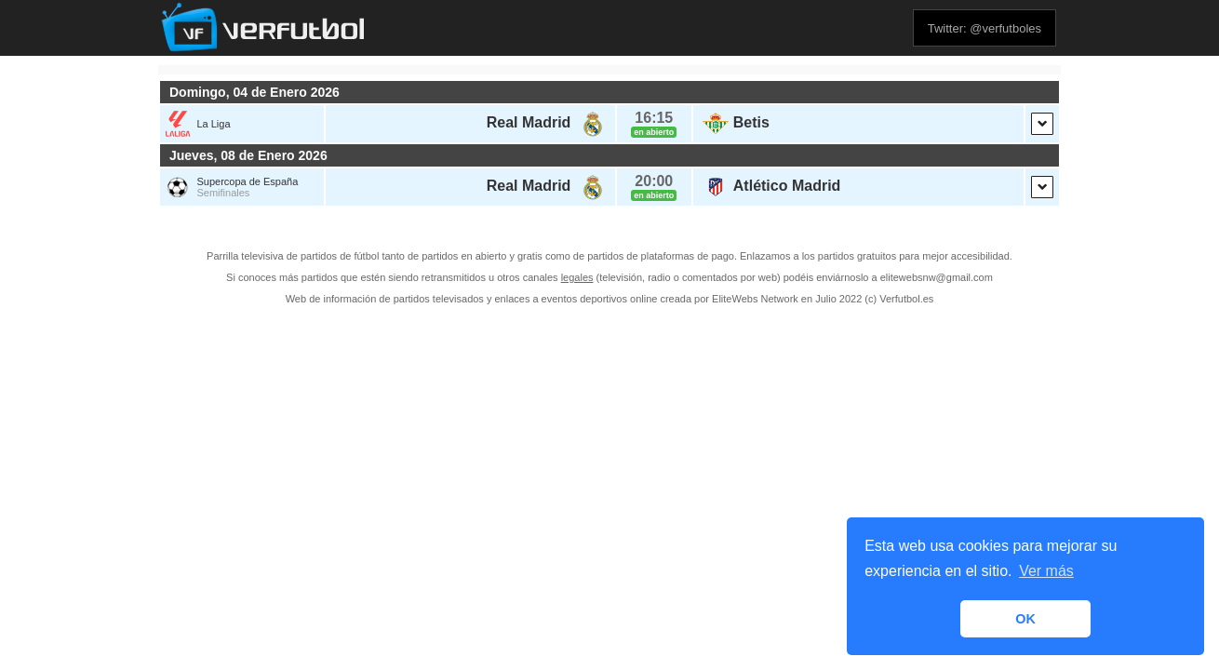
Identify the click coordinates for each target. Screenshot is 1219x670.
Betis (751, 122)
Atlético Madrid (787, 186)
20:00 (654, 181)
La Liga (213, 123)
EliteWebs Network (755, 298)
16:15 (654, 118)
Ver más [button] (1046, 571)
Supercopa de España (247, 181)
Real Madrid (529, 122)
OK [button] (1025, 618)
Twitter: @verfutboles (984, 28)
